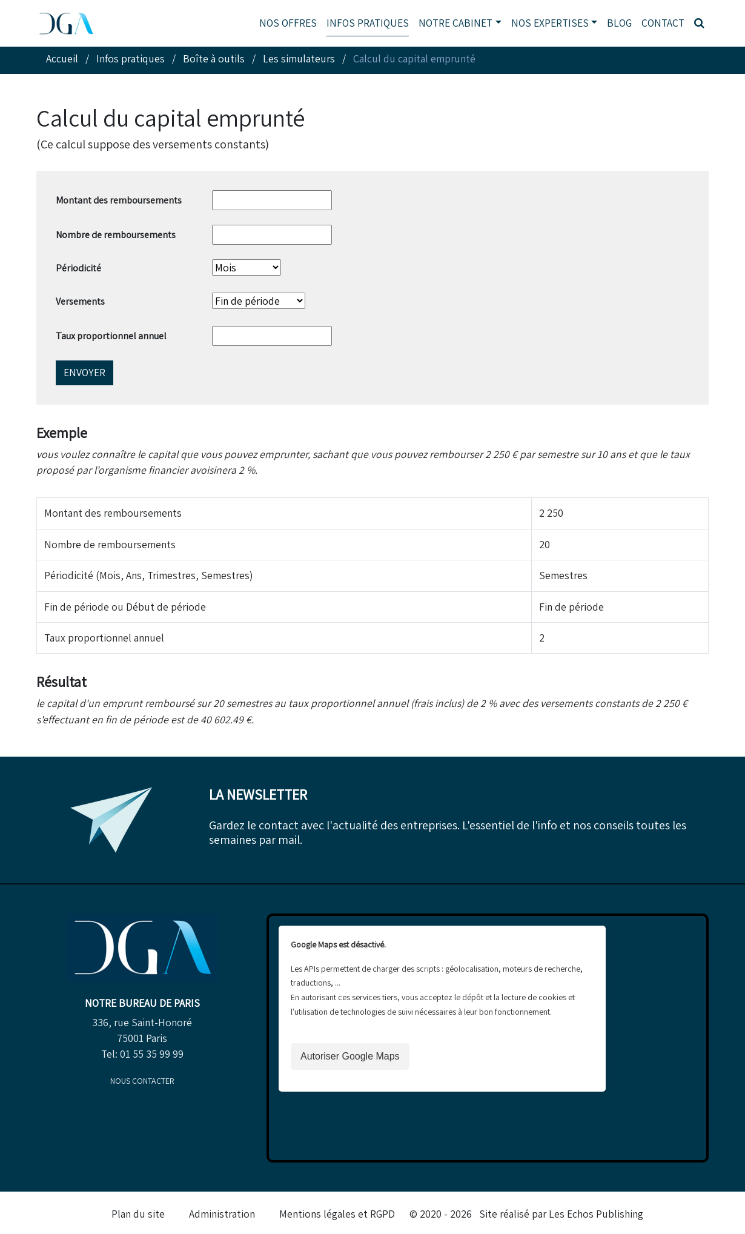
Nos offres (288, 23)
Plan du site (138, 1214)
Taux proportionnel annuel (111, 336)
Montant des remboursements (119, 200)
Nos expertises (550, 23)
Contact (662, 23)
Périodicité (78, 268)
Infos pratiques (367, 23)
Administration (222, 1214)
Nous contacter (142, 1080)
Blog (619, 23)
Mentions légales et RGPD (337, 1214)
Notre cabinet (455, 23)
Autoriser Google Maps (350, 1056)
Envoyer (84, 372)
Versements (80, 301)
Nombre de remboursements (116, 234)
